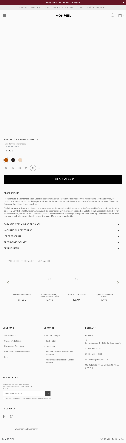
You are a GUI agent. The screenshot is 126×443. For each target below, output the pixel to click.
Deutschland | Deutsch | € (26, 429)
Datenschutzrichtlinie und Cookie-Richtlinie (60, 361)
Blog (6, 357)
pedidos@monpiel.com (98, 359)
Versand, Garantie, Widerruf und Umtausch (59, 353)
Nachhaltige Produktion (14, 346)
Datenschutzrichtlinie (23, 398)
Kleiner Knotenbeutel (22, 294)
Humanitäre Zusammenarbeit (17, 352)
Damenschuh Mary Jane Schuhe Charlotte (49, 295)
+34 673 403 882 (95, 354)
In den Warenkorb (63, 179)
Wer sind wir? (10, 335)
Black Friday (51, 341)
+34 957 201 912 (95, 348)
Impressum (50, 346)
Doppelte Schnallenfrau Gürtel (104, 295)
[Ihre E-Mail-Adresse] (24, 393)
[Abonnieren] (47, 393)
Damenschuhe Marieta (76, 294)
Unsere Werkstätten (12, 341)
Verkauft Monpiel (53, 335)
